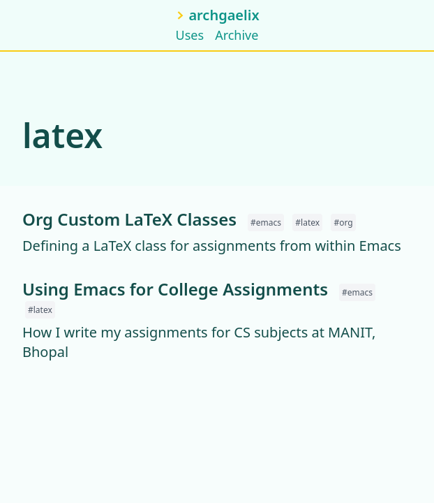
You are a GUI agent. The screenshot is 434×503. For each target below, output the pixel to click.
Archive (236, 35)
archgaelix (223, 15)
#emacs (265, 222)
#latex (307, 222)
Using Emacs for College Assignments (175, 288)
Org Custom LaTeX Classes (129, 219)
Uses (190, 35)
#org (343, 222)
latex (62, 135)
